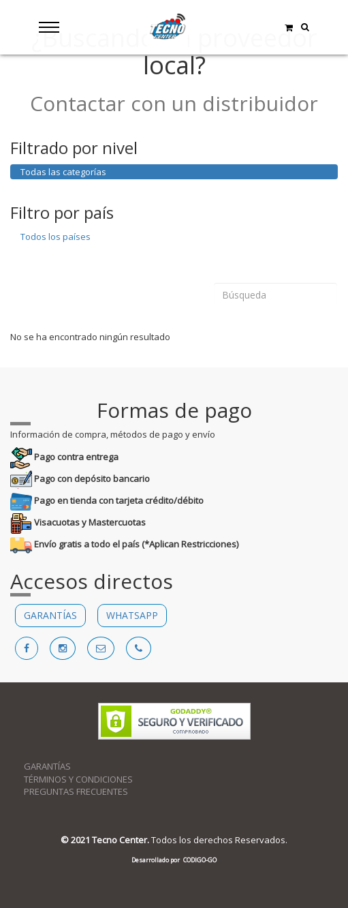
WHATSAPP (132, 615)
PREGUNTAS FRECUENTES (76, 791)
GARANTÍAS (50, 615)
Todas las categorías (63, 172)
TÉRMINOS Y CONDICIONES (78, 779)
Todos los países (55, 236)
